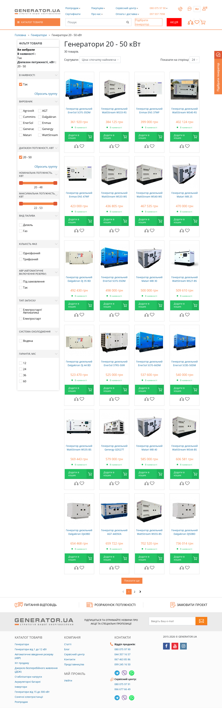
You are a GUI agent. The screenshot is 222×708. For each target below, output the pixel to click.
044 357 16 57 (122, 654)
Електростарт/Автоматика (32, 311)
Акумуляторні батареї (28, 681)
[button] (72, 14)
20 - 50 (21, 66)
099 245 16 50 (122, 664)
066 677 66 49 (122, 689)
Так (19, 58)
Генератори (39, 35)
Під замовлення (34, 281)
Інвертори (21, 686)
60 (24, 381)
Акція (174, 22)
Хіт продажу (22, 663)
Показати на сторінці (174, 60)
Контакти (69, 659)
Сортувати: (71, 60)
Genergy (47, 129)
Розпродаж (21, 701)
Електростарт (32, 318)
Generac (28, 129)
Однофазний (31, 253)
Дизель (28, 225)
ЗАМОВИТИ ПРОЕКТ (188, 605)
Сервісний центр (74, 654)
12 (24, 363)
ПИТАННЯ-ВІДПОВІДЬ (36, 605)
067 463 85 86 (122, 659)
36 (24, 375)
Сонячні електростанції (29, 696)
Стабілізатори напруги (28, 676)
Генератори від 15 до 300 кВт (32, 691)
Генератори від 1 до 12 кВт (31, 649)
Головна (20, 35)
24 (24, 369)
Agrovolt (28, 110)
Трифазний (30, 259)
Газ (25, 231)
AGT (45, 110)
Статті (67, 644)
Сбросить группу (46, 94)
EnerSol (28, 122)
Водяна (28, 340)
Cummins (29, 116)
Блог (67, 649)
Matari (27, 135)
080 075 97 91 (122, 684)
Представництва (74, 664)
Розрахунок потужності (111, 605)
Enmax (46, 122)
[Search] (127, 22)
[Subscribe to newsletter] (201, 621)
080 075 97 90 (122, 649)
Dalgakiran (49, 116)
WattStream (50, 135)
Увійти (68, 680)
